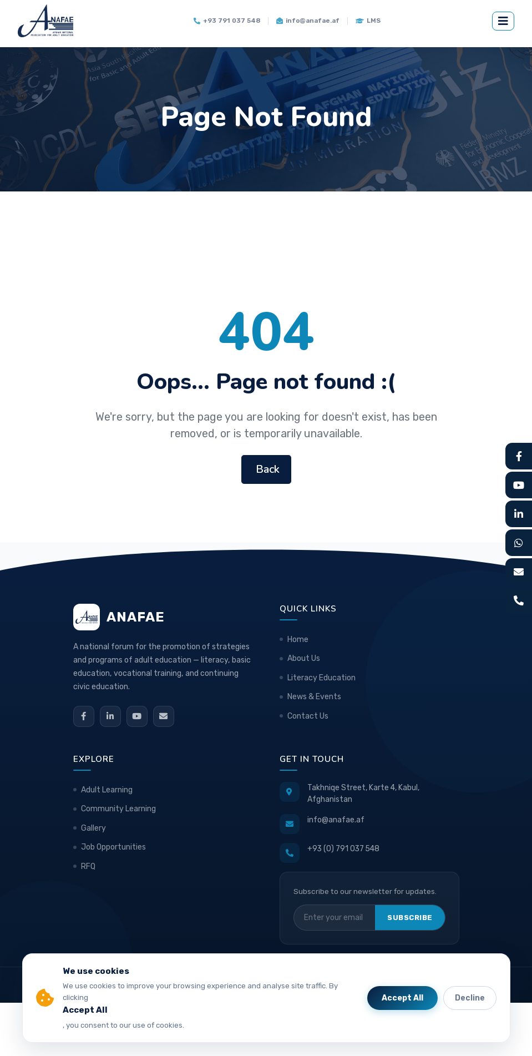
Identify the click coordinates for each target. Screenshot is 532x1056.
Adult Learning (107, 790)
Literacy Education (321, 678)
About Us (303, 658)
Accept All (402, 998)
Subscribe (410, 917)
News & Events (314, 696)
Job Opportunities (113, 847)
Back (266, 469)
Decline (470, 998)
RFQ (88, 866)
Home (297, 639)
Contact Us (307, 716)
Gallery (93, 828)
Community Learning (118, 809)
